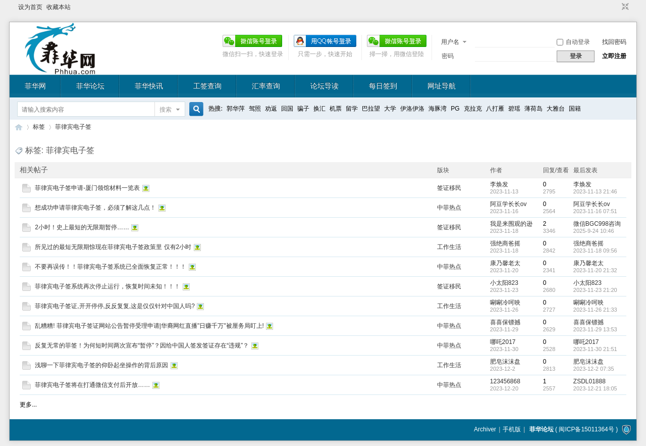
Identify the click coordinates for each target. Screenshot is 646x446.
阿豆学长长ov (508, 204)
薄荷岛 (533, 108)
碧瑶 (514, 108)
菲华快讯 (149, 86)
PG (455, 108)
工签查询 (207, 86)
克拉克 (473, 108)
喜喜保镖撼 (505, 322)
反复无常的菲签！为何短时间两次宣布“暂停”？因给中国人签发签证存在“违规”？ (142, 345)
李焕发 (499, 184)
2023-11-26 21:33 (595, 310)
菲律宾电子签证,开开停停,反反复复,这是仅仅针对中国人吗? (115, 306)
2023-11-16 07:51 (595, 211)
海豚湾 (437, 108)
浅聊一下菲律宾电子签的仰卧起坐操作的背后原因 (101, 365)
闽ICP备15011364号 (586, 429)
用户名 (450, 41)
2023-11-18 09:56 (595, 250)
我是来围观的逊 (511, 223)
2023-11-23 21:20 (595, 290)
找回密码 (614, 41)
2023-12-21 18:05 (595, 388)
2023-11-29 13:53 (595, 329)
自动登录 (573, 41)
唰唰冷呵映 (505, 302)
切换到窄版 (624, 7)
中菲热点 (449, 207)
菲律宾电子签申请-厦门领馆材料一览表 (87, 187)
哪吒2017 (503, 341)
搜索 (165, 109)
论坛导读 (324, 86)
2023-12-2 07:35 (593, 369)
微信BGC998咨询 (597, 223)
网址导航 (441, 86)
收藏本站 (58, 7)
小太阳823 (504, 282)
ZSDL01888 (589, 381)
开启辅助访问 (615, 7)
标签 (39, 126)
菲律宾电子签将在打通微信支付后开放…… (92, 384)
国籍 (575, 108)
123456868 (505, 381)
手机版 (512, 429)
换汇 (319, 108)
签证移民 (449, 187)
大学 (390, 108)
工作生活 (449, 247)
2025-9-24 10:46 (593, 231)
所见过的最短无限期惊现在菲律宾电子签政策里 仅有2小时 (113, 247)
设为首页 (30, 7)
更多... (28, 404)
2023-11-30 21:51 (595, 349)
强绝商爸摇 (505, 243)
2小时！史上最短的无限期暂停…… (82, 227)
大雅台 (556, 108)
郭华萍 (236, 108)
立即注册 (614, 56)
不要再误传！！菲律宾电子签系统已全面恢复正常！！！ (110, 266)
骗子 (303, 108)
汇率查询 (266, 86)
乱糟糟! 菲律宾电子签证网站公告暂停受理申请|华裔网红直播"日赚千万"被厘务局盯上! (149, 325)
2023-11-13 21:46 (595, 191)
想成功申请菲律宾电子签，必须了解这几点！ (95, 207)
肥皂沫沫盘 (505, 361)
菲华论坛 (90, 86)
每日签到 (383, 86)
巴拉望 (371, 108)
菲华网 (35, 86)
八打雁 (495, 108)
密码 (448, 56)
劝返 (271, 108)
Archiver (485, 429)
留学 (352, 108)
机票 (336, 108)
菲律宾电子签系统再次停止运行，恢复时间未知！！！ (107, 286)
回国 (287, 108)
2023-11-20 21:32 (595, 270)
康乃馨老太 (505, 263)
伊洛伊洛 (412, 108)
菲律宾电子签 (73, 126)
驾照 (255, 108)
